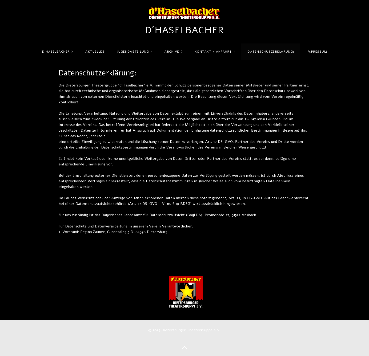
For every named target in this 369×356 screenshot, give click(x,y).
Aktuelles (94, 52)
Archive (171, 52)
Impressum (317, 52)
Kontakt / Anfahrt (213, 52)
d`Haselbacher (56, 52)
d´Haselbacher (184, 30)
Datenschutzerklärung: (271, 52)
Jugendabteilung (133, 52)
